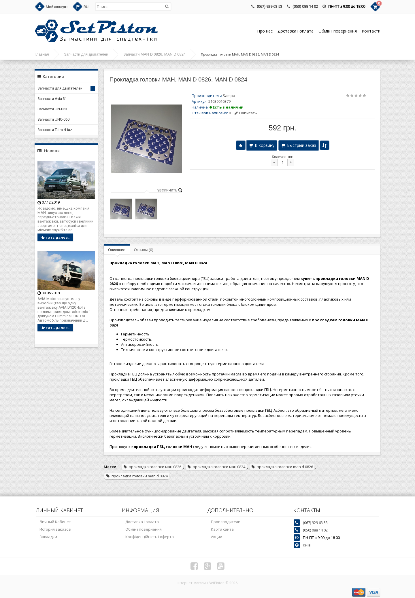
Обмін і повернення (337, 31)
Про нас (265, 31)
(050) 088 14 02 (305, 6)
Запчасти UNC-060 (53, 119)
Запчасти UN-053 (52, 109)
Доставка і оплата (296, 31)
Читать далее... (55, 237)
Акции (216, 536)
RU (86, 7)
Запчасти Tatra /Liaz (54, 130)
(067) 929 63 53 (269, 6)
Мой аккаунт (57, 7)
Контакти (371, 31)
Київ (307, 545)
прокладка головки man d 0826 (282, 466)
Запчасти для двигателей (86, 54)
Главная (42, 54)
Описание (116, 250)
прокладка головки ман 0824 (216, 466)
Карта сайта (222, 529)
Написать (246, 112)
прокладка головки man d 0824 (137, 476)
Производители (225, 521)
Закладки (48, 536)
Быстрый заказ (301, 145)
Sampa (229, 95)
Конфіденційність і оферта (149, 536)
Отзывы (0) (143, 250)
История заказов (55, 529)
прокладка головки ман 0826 (152, 466)
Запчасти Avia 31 (52, 98)
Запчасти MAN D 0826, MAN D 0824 (155, 54)
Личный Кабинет (55, 521)
